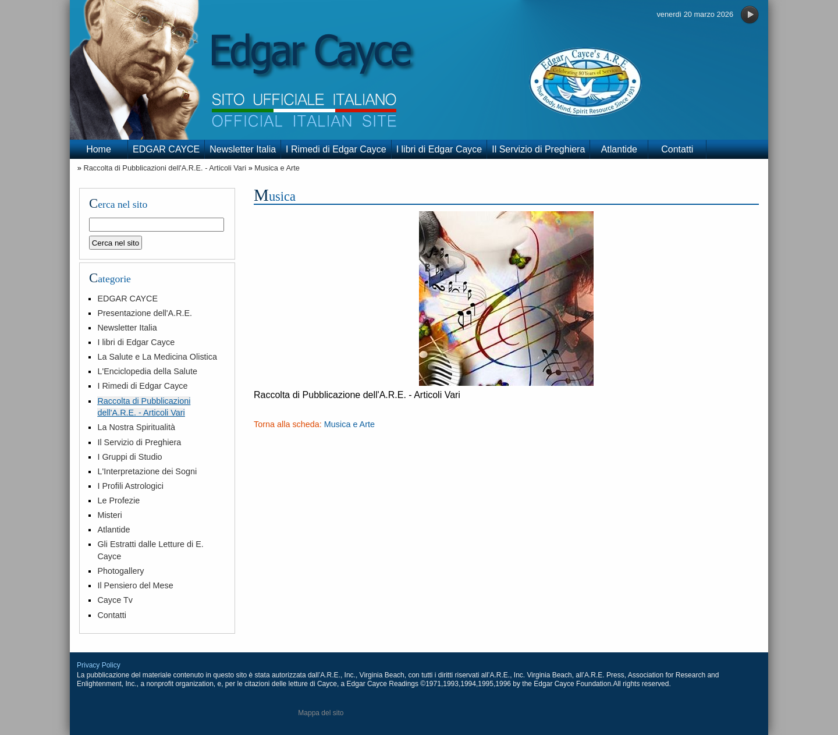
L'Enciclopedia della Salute (147, 371)
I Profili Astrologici (130, 486)
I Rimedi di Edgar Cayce (336, 149)
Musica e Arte (277, 168)
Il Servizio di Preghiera (538, 149)
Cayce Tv (115, 600)
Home (98, 149)
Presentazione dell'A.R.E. (144, 313)
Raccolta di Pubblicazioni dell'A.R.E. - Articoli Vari (164, 168)
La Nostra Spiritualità (136, 427)
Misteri (109, 515)
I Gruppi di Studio (129, 456)
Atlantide (619, 149)
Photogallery (120, 571)
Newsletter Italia (243, 149)
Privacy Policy (98, 665)
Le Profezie (118, 500)
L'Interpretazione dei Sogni (147, 471)
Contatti (677, 149)
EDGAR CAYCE (166, 149)
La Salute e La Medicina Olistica (157, 356)
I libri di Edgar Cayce (439, 149)
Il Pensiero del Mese (135, 585)
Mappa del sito (320, 713)
